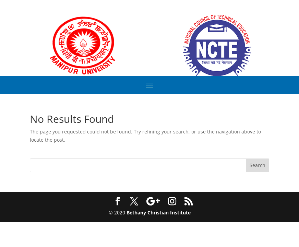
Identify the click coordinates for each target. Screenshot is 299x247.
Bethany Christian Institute (159, 212)
